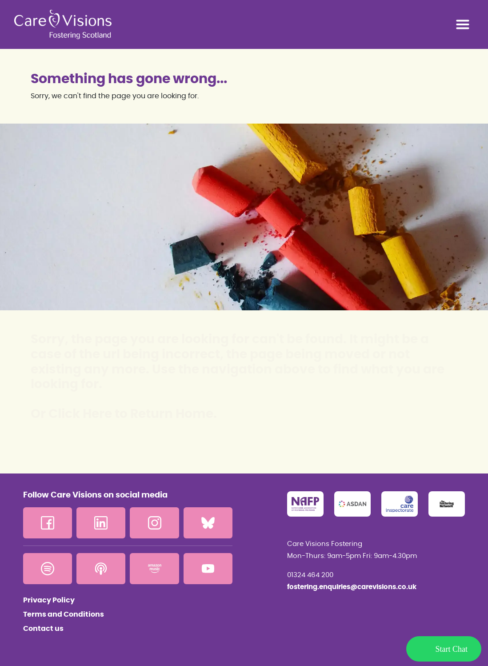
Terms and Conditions (63, 614)
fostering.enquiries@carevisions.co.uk (351, 587)
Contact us (43, 628)
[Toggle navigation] (463, 24)
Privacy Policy (49, 600)
